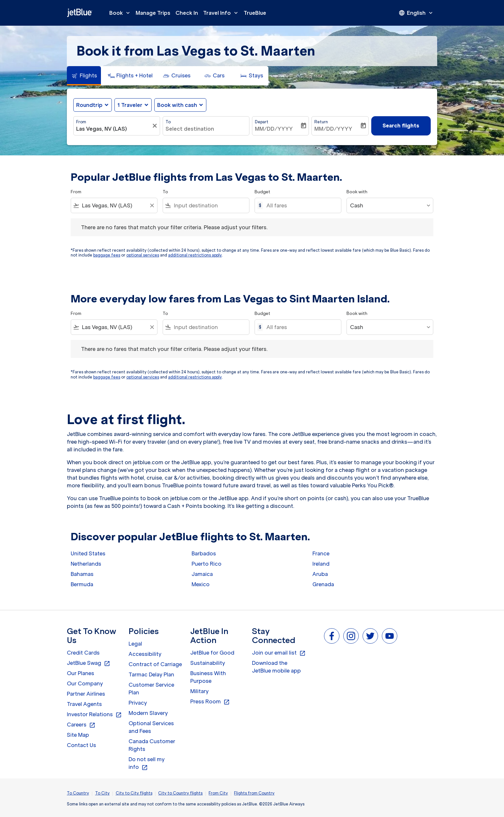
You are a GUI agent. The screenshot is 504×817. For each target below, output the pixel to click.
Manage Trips (153, 13)
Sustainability (207, 663)
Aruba (320, 574)
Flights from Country (254, 793)
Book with (356, 192)
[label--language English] (416, 12)
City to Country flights (180, 793)
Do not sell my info (147, 763)
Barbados (204, 553)
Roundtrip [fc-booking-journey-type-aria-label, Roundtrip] (89, 105)
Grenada (323, 584)
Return (321, 121)
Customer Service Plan (151, 689)
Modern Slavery (148, 713)
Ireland (320, 564)
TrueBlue (255, 13)
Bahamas (82, 574)
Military (199, 691)
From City (218, 793)
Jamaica (202, 574)
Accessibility (145, 654)
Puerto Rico (206, 564)
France (320, 553)
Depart (261, 121)
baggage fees (106, 255)
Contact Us (81, 745)
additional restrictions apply (195, 255)
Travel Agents (84, 704)
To (168, 121)
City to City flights (134, 793)
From (81, 121)
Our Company (85, 683)
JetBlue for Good (212, 652)
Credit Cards (83, 652)
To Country (78, 793)
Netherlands (86, 564)
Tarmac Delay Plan (151, 674)
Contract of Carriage (155, 664)
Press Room (210, 701)
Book (121, 12)
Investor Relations (94, 714)
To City (102, 793)
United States (88, 553)
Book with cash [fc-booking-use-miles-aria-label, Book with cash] (177, 105)
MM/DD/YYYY (274, 129)
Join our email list (279, 652)
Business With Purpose (208, 677)
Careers (81, 724)
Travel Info (222, 12)
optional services (142, 255)
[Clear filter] (155, 126)
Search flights (400, 125)
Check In (187, 13)
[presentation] (416, 12)
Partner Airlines (86, 694)
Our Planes (80, 673)
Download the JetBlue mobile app (276, 667)
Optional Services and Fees (151, 727)
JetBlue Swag (88, 663)
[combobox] (113, 129)
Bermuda (82, 584)
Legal (135, 643)
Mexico (201, 584)
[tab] (84, 75)
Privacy (138, 703)
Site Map (78, 735)
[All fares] (300, 205)
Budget (262, 192)
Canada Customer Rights (152, 745)
